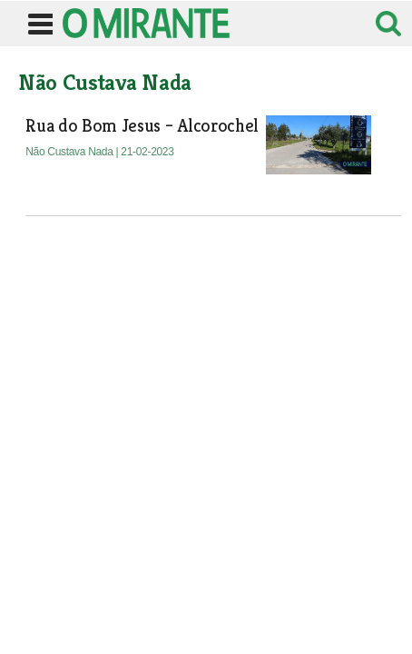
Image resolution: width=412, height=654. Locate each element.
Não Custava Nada (70, 151)
